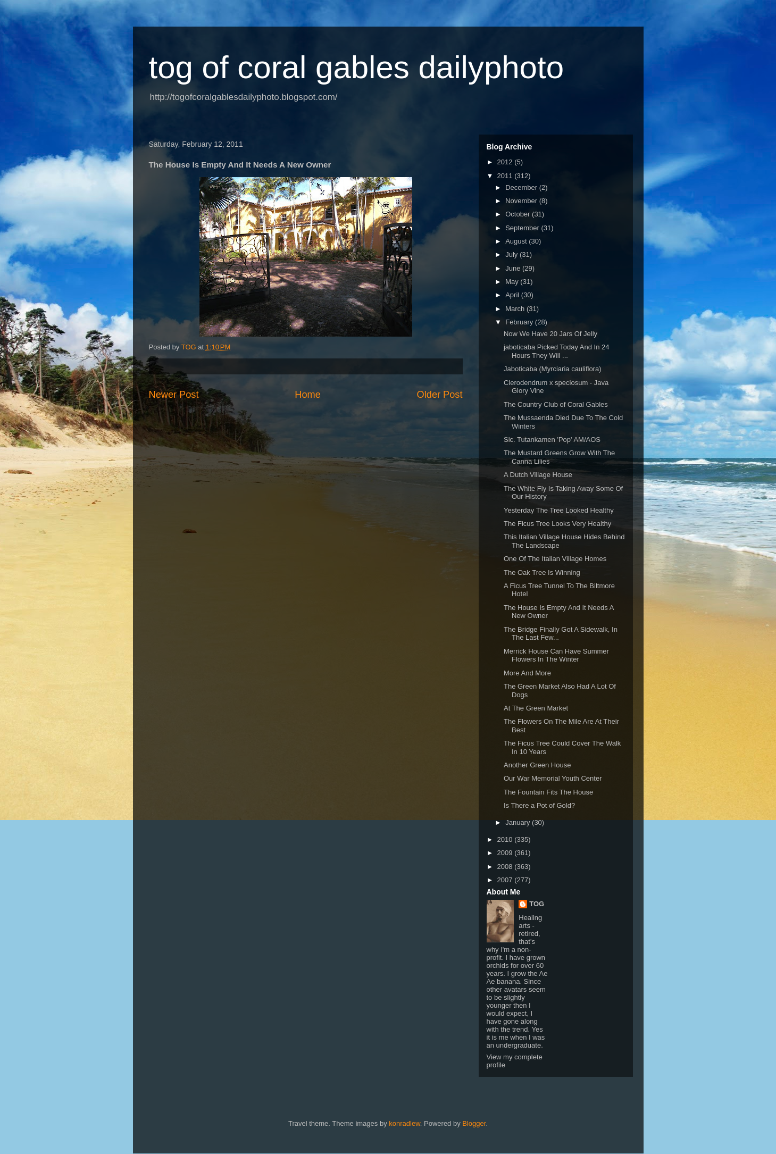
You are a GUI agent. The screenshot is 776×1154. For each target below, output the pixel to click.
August (517, 241)
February (520, 322)
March (516, 309)
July (512, 254)
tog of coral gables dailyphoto (356, 67)
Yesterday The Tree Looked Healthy (559, 510)
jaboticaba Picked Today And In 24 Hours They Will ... (557, 351)
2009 (506, 853)
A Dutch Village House (538, 475)
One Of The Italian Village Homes (555, 559)
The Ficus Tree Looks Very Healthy (557, 524)
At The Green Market (536, 708)
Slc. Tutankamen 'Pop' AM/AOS (552, 440)
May (512, 282)
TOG (536, 904)
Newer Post (174, 394)
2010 (506, 839)
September (523, 228)
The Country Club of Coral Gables (556, 404)
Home (308, 394)
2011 (506, 176)
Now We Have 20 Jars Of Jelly (550, 334)
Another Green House (537, 765)
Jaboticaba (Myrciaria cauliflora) (553, 369)
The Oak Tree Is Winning (542, 572)
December (522, 187)
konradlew (404, 1123)
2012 (506, 162)
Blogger (474, 1123)
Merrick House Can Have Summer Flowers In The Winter (556, 655)
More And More (527, 673)
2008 (506, 867)
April (513, 295)
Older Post (440, 394)
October (518, 214)
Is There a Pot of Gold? (539, 805)
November (522, 201)
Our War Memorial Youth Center (553, 778)
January (518, 822)
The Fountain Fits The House (548, 792)
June (513, 268)
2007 (506, 880)
